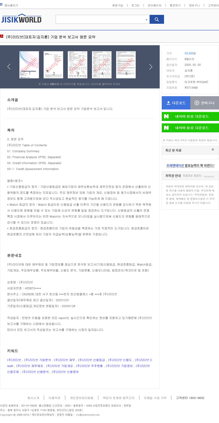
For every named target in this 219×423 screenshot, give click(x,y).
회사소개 (33, 398)
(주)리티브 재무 (64, 360)
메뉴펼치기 (9, 5)
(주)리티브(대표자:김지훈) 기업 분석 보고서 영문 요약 (50, 37)
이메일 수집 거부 (155, 398)
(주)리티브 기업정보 (119, 366)
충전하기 (175, 5)
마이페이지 (155, 5)
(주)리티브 (14, 360)
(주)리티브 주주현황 (89, 366)
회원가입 (117, 5)
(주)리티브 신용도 (120, 360)
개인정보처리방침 (82, 398)
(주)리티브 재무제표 (29, 366)
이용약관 (54, 398)
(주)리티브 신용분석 (35, 372)
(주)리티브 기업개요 (59, 366)
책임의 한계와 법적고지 (119, 398)
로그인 (135, 5)
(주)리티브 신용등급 (91, 360)
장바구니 (194, 5)
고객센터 (213, 5)
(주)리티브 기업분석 (37, 360)
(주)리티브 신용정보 (65, 372)
